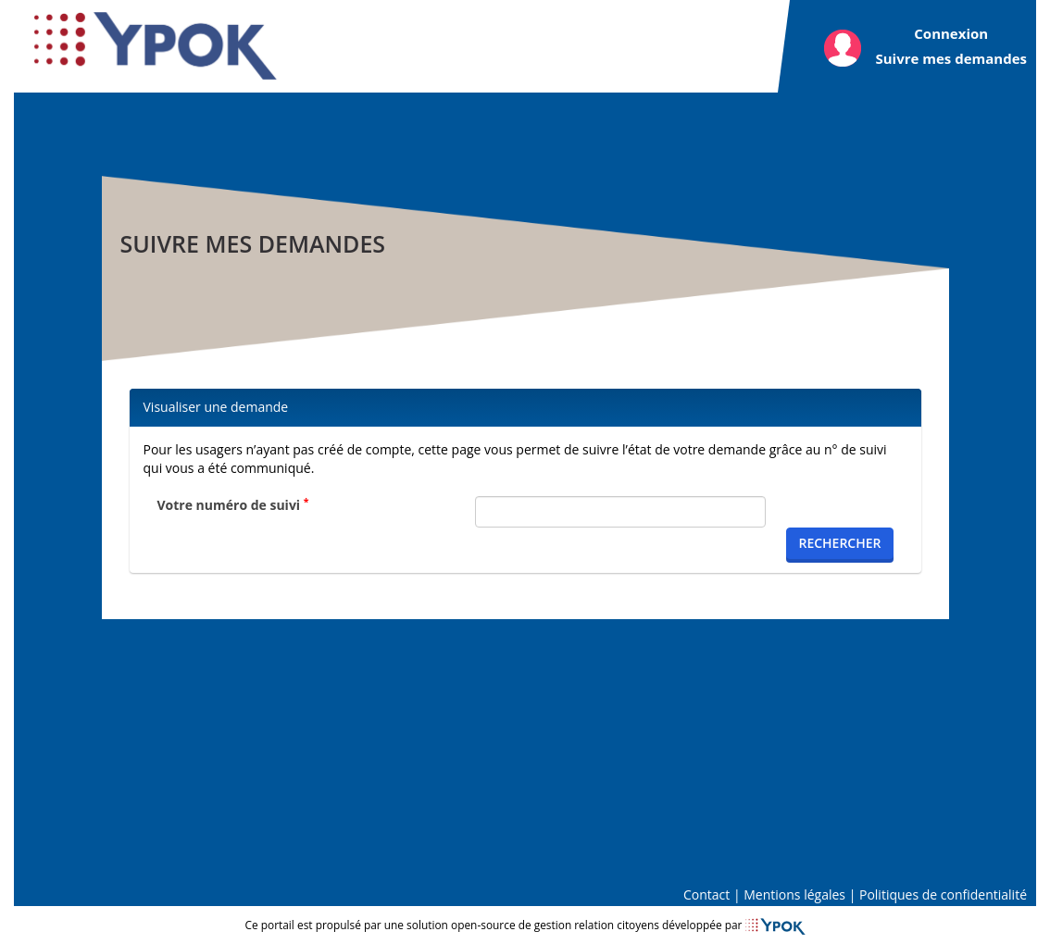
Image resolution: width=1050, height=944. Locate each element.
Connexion (951, 33)
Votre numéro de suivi (233, 505)
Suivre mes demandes (951, 58)
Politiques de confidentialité (943, 894)
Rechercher (839, 543)
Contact (706, 894)
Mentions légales (794, 894)
